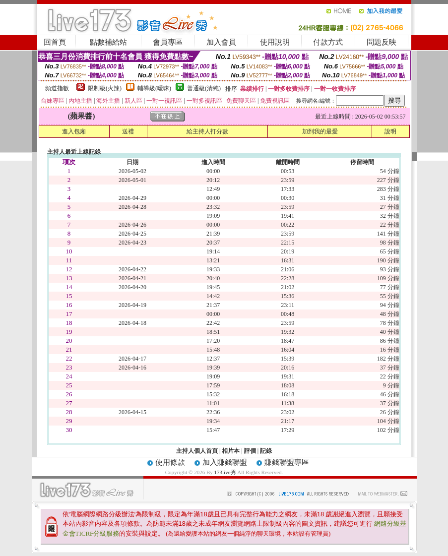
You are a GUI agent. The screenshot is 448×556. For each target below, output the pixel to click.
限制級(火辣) (105, 88)
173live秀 (225, 472)
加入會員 (221, 42)
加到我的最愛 (320, 131)
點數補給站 (108, 42)
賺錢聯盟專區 (286, 462)
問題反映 (381, 42)
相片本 (231, 450)
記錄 (266, 450)
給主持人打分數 (207, 131)
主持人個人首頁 (197, 450)
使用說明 (275, 42)
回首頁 (55, 42)
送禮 (128, 131)
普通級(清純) (204, 88)
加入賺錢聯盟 (224, 462)
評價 (250, 450)
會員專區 (168, 42)
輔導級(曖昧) (154, 88)
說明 (390, 131)
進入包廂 (74, 131)
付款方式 (328, 42)
